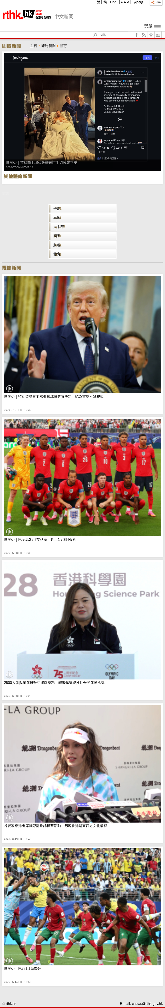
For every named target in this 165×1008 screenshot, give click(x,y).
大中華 (58, 227)
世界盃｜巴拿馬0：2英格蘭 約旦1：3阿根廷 (40, 539)
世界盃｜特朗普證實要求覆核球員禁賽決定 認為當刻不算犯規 (54, 396)
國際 (56, 236)
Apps (138, 3)
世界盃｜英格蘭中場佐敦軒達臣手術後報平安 (41, 163)
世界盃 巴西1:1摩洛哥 (22, 969)
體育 (56, 254)
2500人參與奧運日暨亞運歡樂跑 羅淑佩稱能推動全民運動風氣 (54, 683)
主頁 (33, 46)
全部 (56, 209)
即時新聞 (48, 46)
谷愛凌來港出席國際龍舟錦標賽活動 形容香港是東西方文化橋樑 (55, 826)
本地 (56, 218)
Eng (113, 2)
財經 (56, 245)
